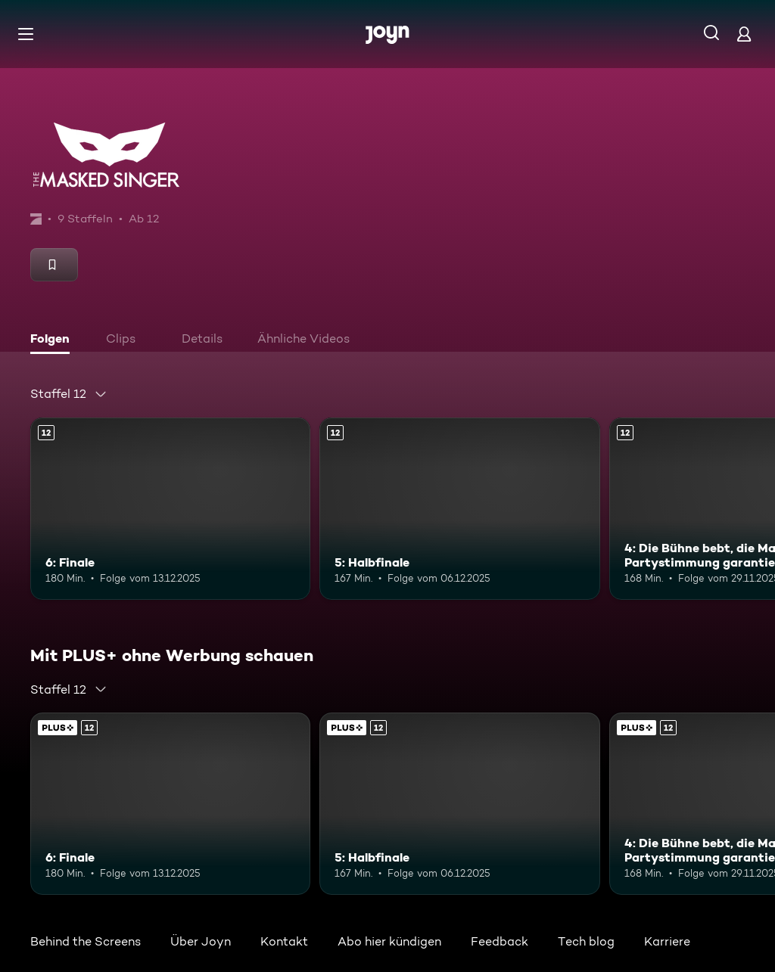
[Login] (744, 33)
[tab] (53, 340)
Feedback (499, 941)
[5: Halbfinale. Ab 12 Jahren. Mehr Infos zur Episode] (459, 509)
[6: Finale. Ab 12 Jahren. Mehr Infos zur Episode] (170, 509)
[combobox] (69, 394)
